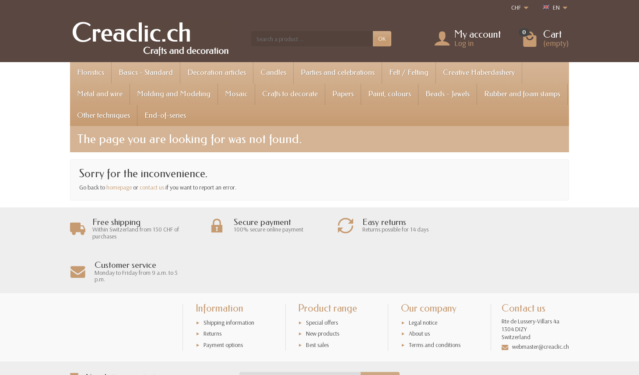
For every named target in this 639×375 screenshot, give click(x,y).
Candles (273, 72)
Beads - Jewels (447, 94)
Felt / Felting (408, 72)
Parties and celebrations (338, 72)
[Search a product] (312, 38)
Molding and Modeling (174, 94)
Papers (343, 94)
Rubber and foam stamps (522, 94)
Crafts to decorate (290, 94)
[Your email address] (300, 336)
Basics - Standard (146, 72)
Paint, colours (389, 94)
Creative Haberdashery (479, 72)
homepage (119, 187)
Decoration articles (216, 72)
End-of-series (165, 115)
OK (382, 38)
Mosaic (236, 94)
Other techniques (103, 115)
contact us (152, 187)
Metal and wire (100, 94)
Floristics (90, 72)
